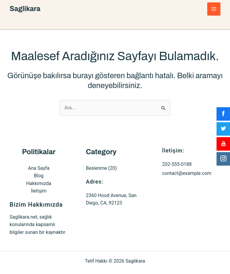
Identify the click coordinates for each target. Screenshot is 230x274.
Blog (38, 175)
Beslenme (96, 168)
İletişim (38, 191)
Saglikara (26, 9)
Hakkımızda (38, 183)
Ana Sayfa (38, 168)
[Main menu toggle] (213, 9)
